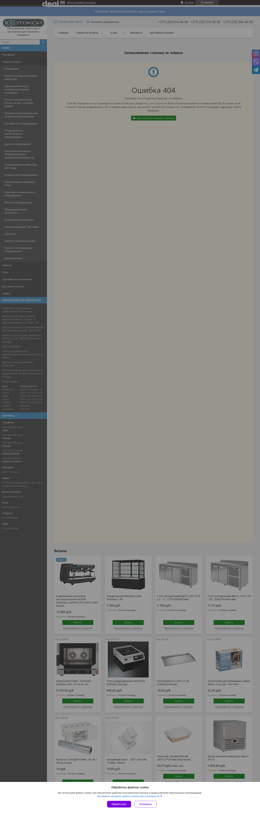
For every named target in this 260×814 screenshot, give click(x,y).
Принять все (119, 804)
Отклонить (145, 804)
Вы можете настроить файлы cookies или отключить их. (129, 796)
